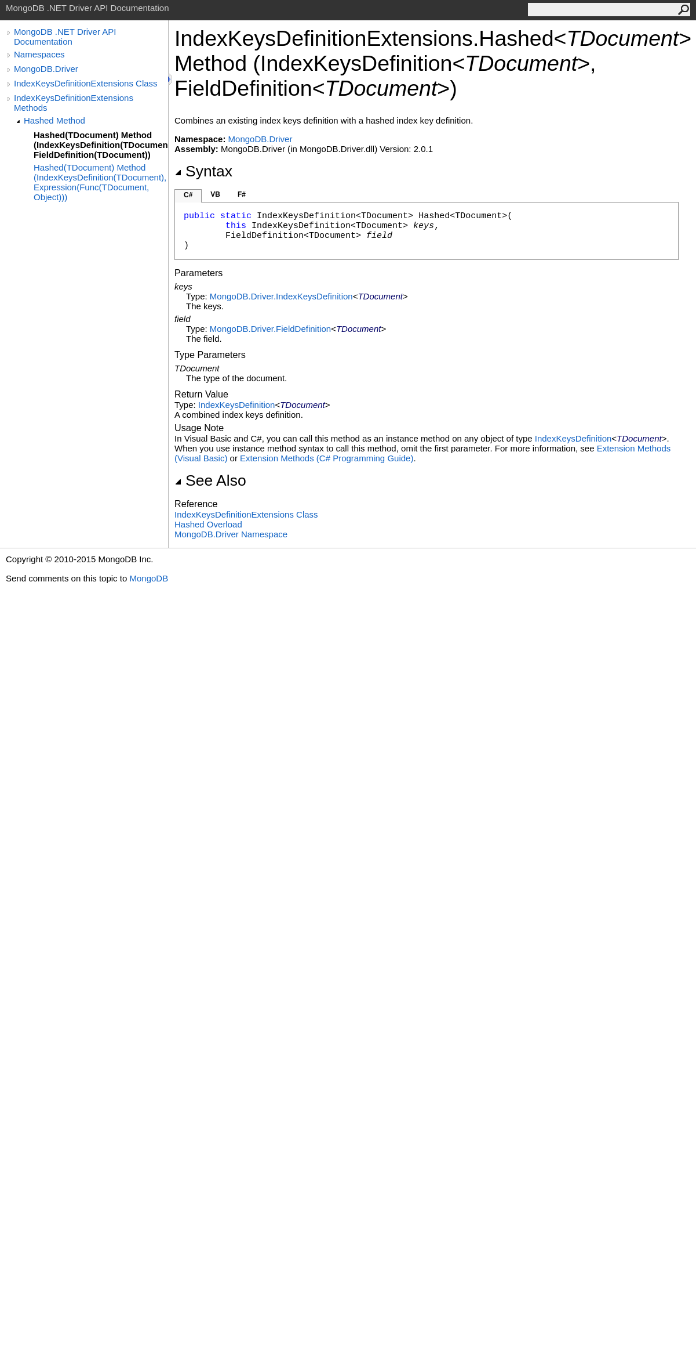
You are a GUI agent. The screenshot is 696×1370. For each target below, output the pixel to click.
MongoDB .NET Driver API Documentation (65, 36)
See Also (210, 480)
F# (242, 194)
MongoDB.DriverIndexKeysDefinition (281, 296)
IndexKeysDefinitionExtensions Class (86, 83)
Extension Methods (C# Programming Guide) (326, 458)
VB (215, 194)
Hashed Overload (208, 524)
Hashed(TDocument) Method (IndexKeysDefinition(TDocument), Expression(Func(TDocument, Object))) (100, 182)
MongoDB (148, 578)
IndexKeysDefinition (236, 405)
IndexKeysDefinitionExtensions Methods (73, 103)
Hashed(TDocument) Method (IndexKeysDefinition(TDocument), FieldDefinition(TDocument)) (101, 145)
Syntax (203, 171)
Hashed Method (54, 120)
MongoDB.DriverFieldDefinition (270, 329)
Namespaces (39, 54)
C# (188, 195)
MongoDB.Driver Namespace (230, 534)
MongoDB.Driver (46, 69)
